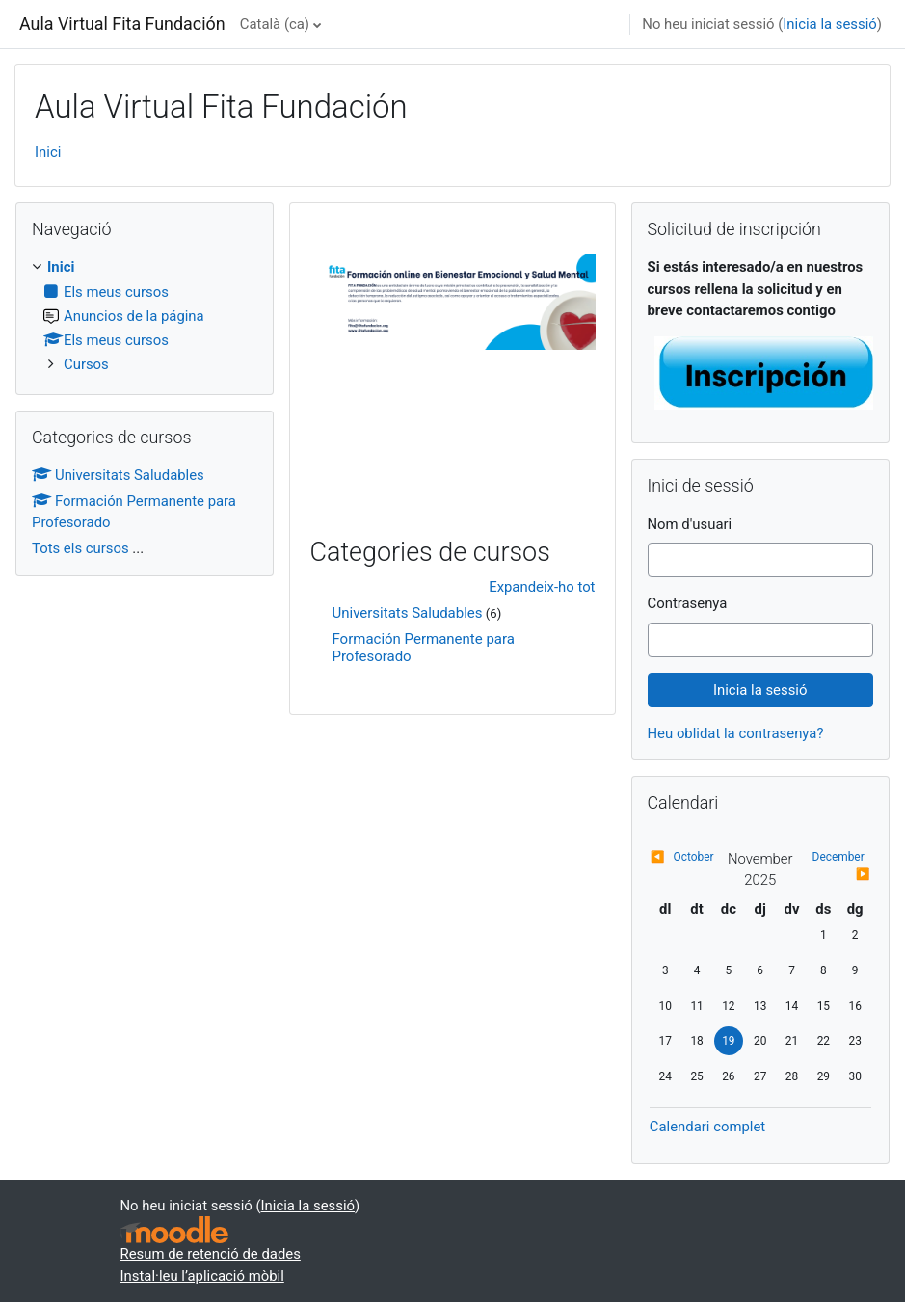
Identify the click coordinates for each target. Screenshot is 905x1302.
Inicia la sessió (829, 24)
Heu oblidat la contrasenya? (736, 733)
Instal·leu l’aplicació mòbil (202, 1276)
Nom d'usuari (690, 524)
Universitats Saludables (407, 613)
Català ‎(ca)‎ (274, 24)
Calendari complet (707, 1126)
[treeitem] (144, 316)
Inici (48, 152)
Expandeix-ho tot (542, 587)
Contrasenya (688, 603)
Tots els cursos (80, 548)
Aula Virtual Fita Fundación (122, 23)
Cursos (86, 364)
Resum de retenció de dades (210, 1253)
